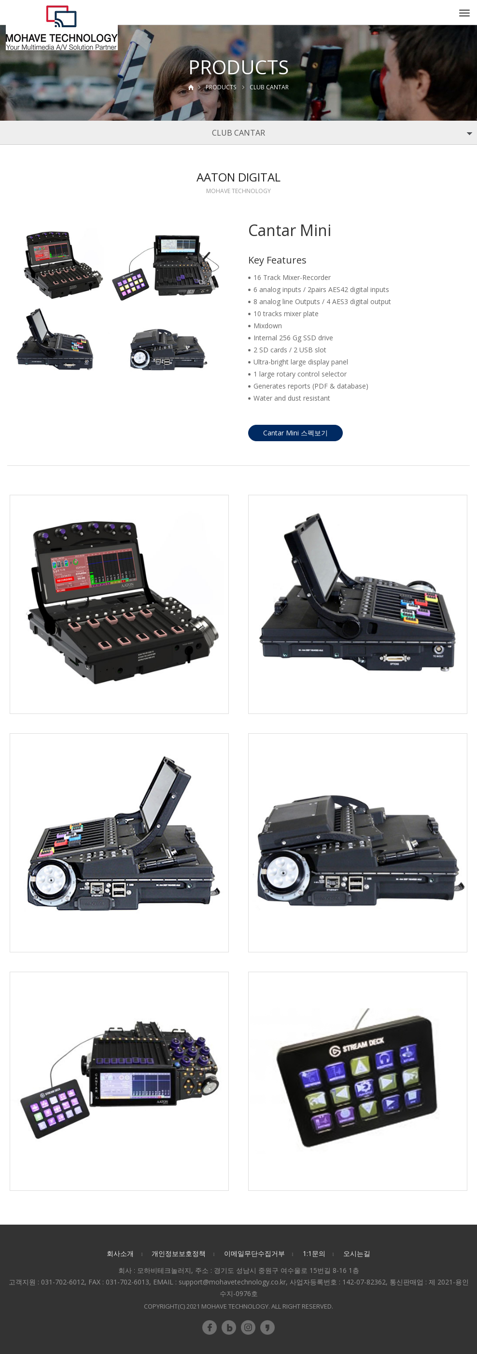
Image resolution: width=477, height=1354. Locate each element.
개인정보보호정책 (179, 1253)
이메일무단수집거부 (254, 1253)
